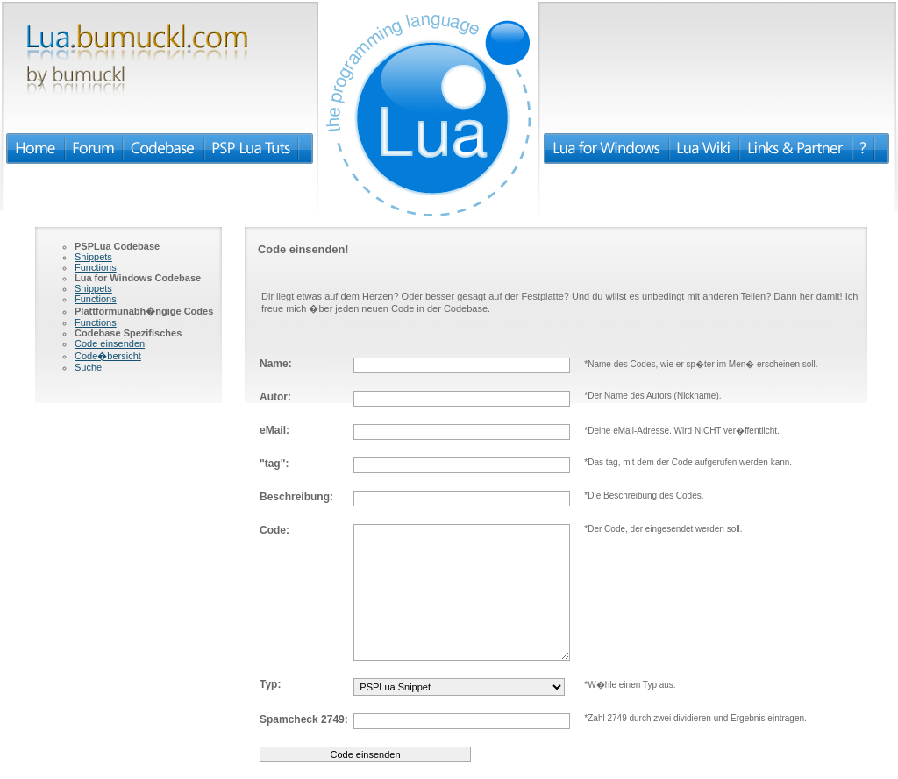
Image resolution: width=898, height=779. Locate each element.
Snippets (93, 256)
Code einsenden (110, 343)
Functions (96, 267)
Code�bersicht (108, 356)
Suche (88, 367)
